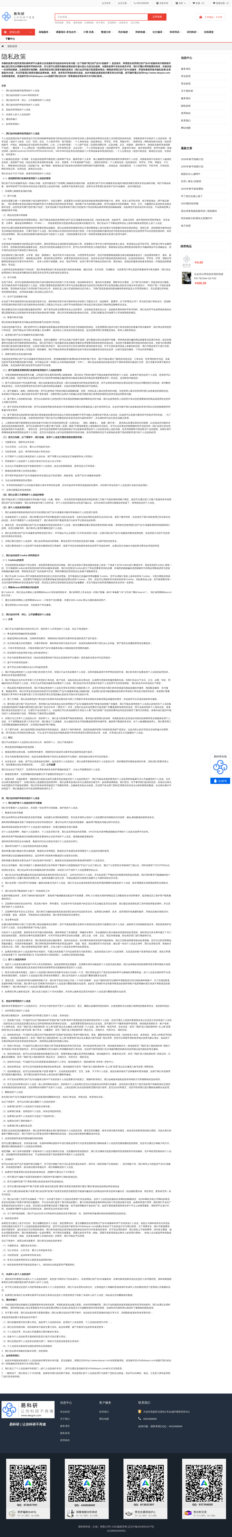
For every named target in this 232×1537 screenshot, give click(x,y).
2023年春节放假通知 (192, 188)
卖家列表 (162, 3)
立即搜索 (157, 16)
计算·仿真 (88, 32)
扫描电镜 (89, 22)
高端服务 (43, 32)
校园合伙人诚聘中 (190, 174)
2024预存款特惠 (189, 203)
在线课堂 (209, 32)
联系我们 (186, 120)
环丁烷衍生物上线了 (192, 196)
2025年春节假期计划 (192, 166)
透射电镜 (77, 22)
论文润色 (135, 22)
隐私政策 (12, 46)
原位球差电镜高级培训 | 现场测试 (199, 211)
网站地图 (186, 127)
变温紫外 (112, 22)
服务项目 (186, 68)
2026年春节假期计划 (192, 159)
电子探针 (100, 22)
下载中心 (10, 38)
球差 (68, 22)
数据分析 (106, 32)
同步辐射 (59, 22)
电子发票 (186, 225)
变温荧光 (123, 22)
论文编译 (157, 32)
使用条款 (186, 113)
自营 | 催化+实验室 (191, 181)
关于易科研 (187, 90)
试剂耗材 (191, 32)
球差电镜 (140, 32)
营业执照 (186, 76)
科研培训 (174, 32)
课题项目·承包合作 (66, 32)
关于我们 (65, 1418)
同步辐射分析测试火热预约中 (196, 218)
